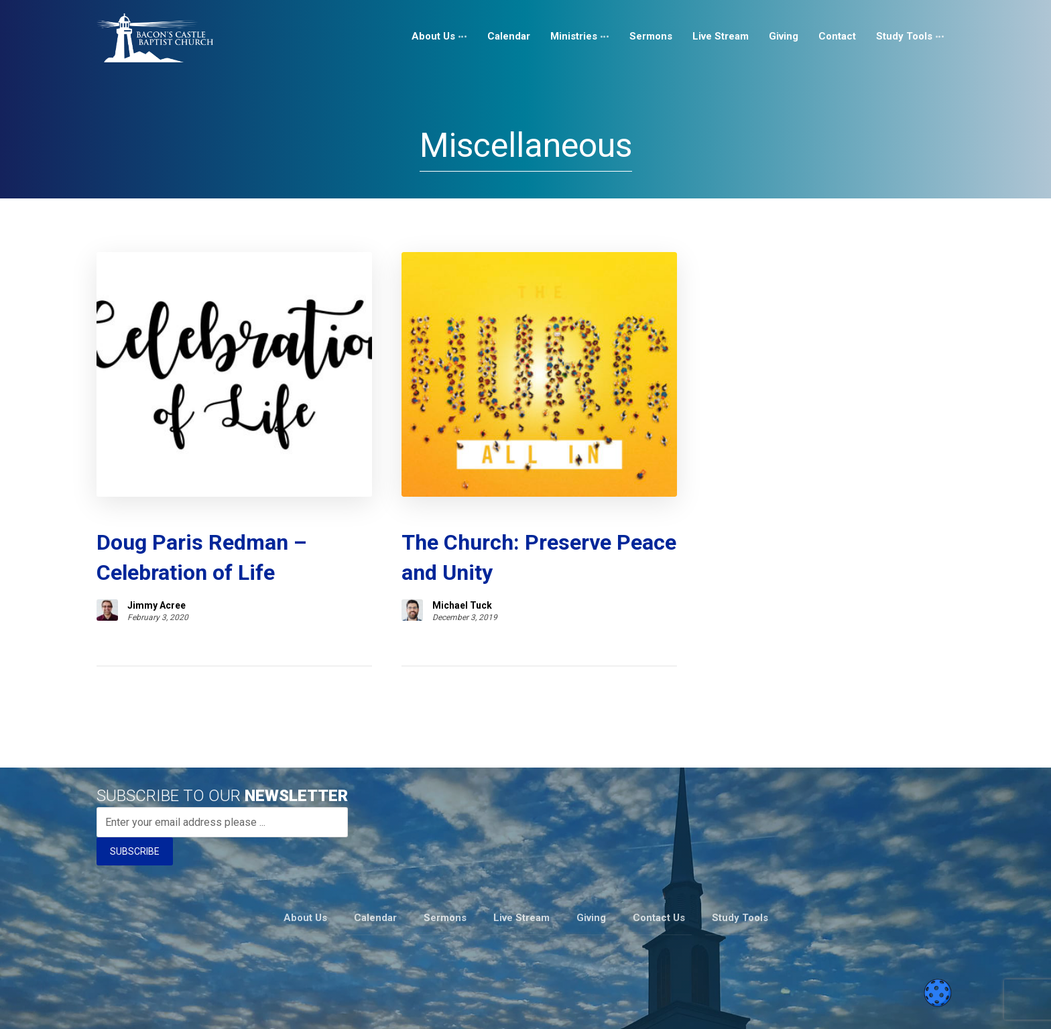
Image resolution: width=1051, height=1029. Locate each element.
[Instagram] (879, 1005)
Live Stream (521, 869)
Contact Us (659, 869)
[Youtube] (901, 1005)
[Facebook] (858, 1005)
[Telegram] (943, 1005)
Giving (591, 869)
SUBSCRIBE (135, 804)
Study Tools (740, 869)
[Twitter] (922, 1005)
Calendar (375, 869)
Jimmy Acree (156, 558)
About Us (305, 869)
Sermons (445, 869)
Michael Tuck (380, 558)
